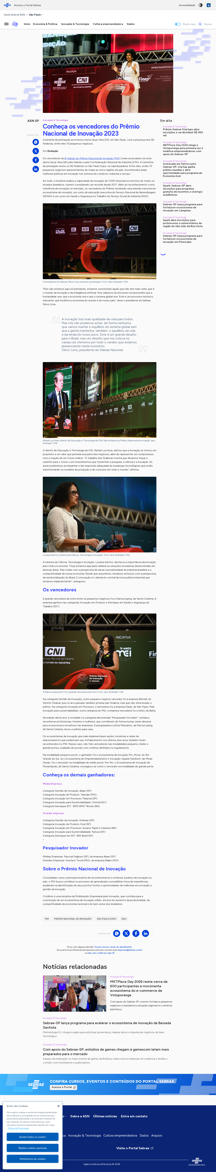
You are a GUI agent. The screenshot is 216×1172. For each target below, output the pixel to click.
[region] (33, 1135)
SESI (124, 919)
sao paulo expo (106, 919)
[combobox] (36, 14)
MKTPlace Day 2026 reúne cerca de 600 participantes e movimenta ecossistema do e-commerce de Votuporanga (139, 988)
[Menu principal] (6, 24)
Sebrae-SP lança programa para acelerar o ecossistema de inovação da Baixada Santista (107, 1025)
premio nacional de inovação (72, 919)
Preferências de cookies (33, 1158)
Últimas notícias (105, 1116)
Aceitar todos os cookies (32, 1136)
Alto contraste (200, 5)
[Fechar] (58, 1106)
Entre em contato (134, 1116)
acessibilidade (187, 5)
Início (27, 23)
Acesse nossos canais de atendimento (113, 946)
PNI (47, 919)
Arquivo (156, 1135)
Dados (144, 1135)
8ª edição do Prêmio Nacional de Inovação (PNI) (92, 158)
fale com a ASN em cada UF (101, 953)
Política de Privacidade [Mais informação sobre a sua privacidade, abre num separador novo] (18, 1128)
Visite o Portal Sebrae (135, 1148)
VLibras (208, 5)
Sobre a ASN (79, 1116)
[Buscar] (204, 24)
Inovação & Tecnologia (84, 1135)
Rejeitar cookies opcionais (32, 1147)
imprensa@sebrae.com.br (130, 950)
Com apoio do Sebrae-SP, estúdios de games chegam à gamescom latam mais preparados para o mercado (106, 1051)
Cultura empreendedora (120, 1135)
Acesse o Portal (62, 1087)
